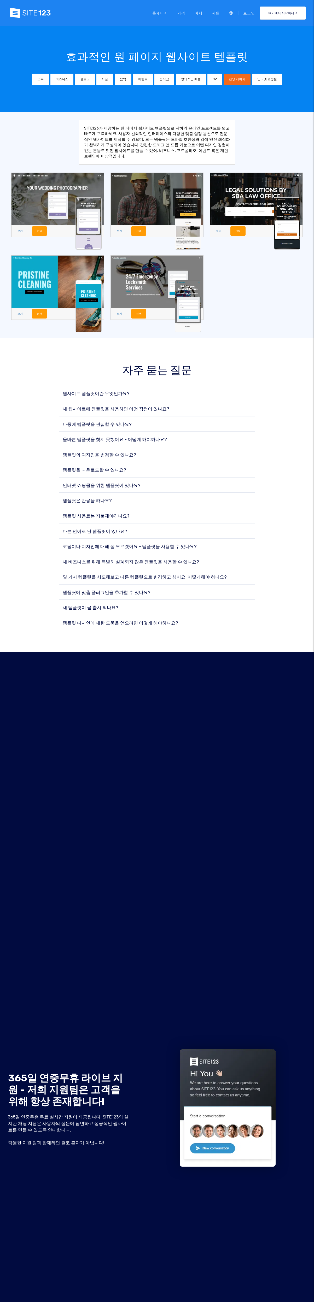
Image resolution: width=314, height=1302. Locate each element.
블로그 (85, 79)
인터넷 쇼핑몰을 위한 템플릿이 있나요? (102, 485)
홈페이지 (160, 13)
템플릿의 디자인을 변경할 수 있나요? (99, 454)
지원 (216, 13)
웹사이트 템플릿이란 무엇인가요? (96, 393)
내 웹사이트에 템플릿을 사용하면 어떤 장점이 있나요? (116, 409)
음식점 (164, 79)
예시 (198, 13)
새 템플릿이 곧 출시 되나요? (90, 607)
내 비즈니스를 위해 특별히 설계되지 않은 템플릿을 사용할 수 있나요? (131, 561)
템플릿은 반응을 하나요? (87, 500)
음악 (123, 79)
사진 (105, 79)
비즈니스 (62, 79)
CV (215, 79)
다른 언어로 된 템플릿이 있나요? (95, 531)
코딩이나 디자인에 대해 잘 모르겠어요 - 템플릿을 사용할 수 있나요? (130, 546)
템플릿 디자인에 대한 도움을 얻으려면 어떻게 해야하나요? (120, 623)
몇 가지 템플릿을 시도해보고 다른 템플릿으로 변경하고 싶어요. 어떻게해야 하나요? (145, 577)
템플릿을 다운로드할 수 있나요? (94, 470)
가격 (181, 13)
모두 (40, 79)
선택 (40, 231)
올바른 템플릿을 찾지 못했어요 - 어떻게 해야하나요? (115, 439)
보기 (20, 231)
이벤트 (143, 79)
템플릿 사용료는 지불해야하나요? (96, 516)
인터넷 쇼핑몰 (267, 79)
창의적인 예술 (191, 79)
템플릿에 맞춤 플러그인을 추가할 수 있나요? (106, 592)
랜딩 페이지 (237, 79)
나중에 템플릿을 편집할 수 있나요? (97, 424)
